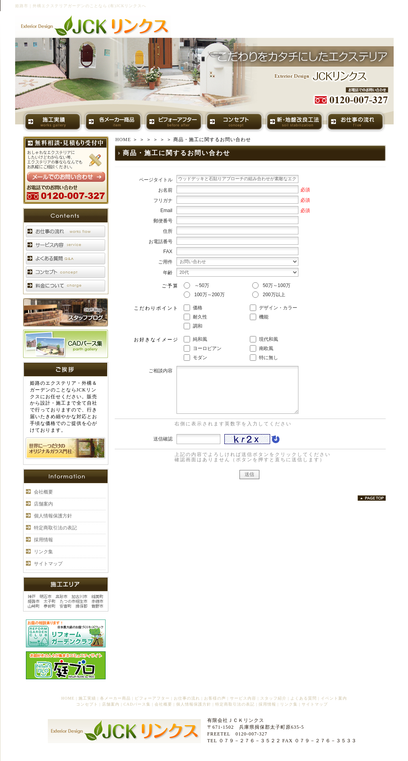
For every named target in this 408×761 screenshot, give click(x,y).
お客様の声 (215, 698)
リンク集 (43, 552)
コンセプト (87, 704)
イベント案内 (334, 698)
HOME (123, 139)
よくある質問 (303, 698)
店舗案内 (43, 504)
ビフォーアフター (152, 698)
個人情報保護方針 (53, 516)
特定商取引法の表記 (55, 528)
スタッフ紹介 (273, 698)
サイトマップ (48, 563)
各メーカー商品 (115, 698)
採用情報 (43, 540)
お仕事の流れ (187, 698)
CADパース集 (137, 704)
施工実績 (87, 698)
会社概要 (43, 492)
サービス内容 (243, 698)
